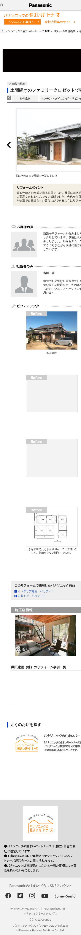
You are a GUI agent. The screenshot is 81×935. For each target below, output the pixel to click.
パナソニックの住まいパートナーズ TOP (28, 31)
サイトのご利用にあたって (25, 908)
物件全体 (25, 98)
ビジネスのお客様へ (21, 22)
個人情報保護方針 (54, 908)
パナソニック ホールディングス (40, 913)
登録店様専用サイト (58, 22)
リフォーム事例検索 (64, 31)
